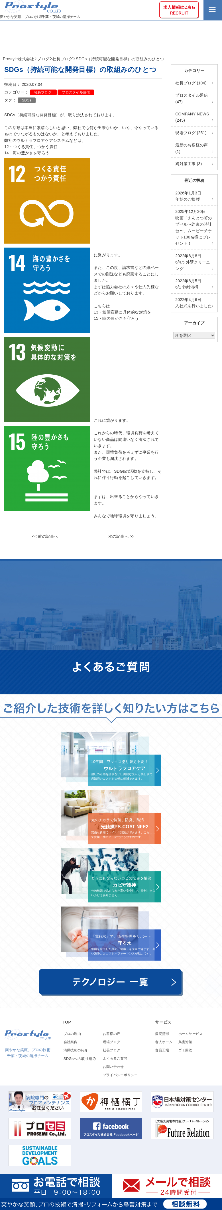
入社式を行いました (193, 302)
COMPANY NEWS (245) (192, 117)
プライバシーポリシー (120, 1075)
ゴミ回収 (185, 1050)
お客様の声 (111, 1034)
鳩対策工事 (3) (188, 163)
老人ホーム (163, 1042)
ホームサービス (190, 1034)
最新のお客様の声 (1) (191, 148)
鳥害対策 (185, 1042)
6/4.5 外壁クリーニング (192, 262)
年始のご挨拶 (188, 196)
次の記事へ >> (121, 536)
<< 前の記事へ (45, 536)
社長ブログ (43, 92)
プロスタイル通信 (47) (191, 98)
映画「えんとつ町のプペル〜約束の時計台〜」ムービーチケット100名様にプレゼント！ (193, 227)
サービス (163, 1022)
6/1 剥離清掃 (188, 284)
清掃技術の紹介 (76, 1050)
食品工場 (162, 1050)
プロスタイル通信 (76, 92)
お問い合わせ (113, 1067)
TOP (67, 1022)
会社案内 (71, 1042)
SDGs (26, 100)
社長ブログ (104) (190, 83)
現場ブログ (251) (190, 132)
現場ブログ (111, 1042)
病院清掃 (162, 1034)
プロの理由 (72, 1034)
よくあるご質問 (115, 1058)
